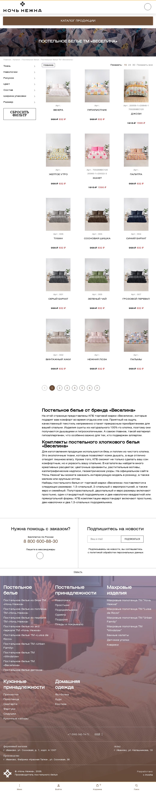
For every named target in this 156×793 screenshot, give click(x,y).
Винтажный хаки (58, 359)
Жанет (97, 178)
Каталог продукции (78, 21)
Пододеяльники (66, 610)
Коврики (113, 645)
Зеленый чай (97, 299)
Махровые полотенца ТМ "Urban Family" (129, 620)
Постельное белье (30, 60)
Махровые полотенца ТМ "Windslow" (124, 628)
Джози (136, 114)
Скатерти (10, 704)
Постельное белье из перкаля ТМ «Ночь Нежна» (24, 620)
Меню (19, 787)
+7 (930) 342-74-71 (78, 734)
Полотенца (11, 699)
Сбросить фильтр (19, 114)
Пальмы (136, 359)
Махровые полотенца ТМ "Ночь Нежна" (129, 602)
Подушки (61, 620)
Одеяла (60, 615)
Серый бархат (58, 299)
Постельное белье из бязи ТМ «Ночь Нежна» (24, 602)
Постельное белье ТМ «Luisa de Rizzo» (25, 637)
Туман (58, 239)
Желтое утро (58, 174)
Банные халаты (118, 635)
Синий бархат (136, 239)
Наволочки (62, 600)
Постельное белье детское (22, 670)
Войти (58, 787)
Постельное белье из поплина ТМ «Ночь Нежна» (25, 611)
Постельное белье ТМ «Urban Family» (24, 646)
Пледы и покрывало (69, 624)
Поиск (136, 787)
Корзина (97, 787)
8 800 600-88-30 (41, 541)
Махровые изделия (119, 590)
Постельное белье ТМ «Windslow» (19, 655)
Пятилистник (97, 110)
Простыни (62, 605)
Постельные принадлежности (75, 590)
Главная (7, 60)
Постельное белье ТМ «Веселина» (19, 663)
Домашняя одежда (67, 684)
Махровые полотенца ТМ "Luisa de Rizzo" (129, 611)
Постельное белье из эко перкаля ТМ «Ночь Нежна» (22, 628)
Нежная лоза (97, 359)
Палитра (136, 174)
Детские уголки (118, 640)
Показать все (145, 65)
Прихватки (11, 695)
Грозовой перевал (136, 299)
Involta (149, 775)
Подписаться (132, 539)
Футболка (62, 695)
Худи (58, 699)
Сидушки (9, 714)
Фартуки (9, 709)
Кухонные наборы (16, 719)
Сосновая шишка (97, 239)
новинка (48, 65)
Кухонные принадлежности (24, 684)
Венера (58, 110)
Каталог (16, 60)
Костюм (60, 704)
